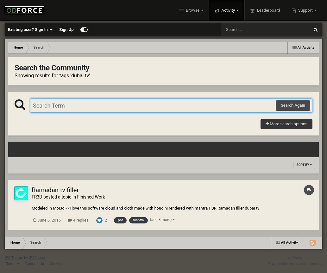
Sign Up (66, 29)
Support (305, 10)
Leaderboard (268, 10)
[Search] (249, 29)
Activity (228, 10)
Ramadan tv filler (55, 190)
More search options (286, 124)
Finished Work (91, 196)
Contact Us (34, 264)
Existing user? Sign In (30, 29)
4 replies (78, 220)
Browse (193, 10)
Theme (12, 264)
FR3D (37, 196)
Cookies (56, 264)
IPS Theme (14, 258)
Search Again (293, 105)
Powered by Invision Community (295, 264)
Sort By (304, 165)
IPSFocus (37, 258)
